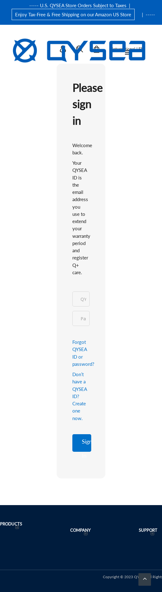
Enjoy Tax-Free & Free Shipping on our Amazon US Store (73, 14)
